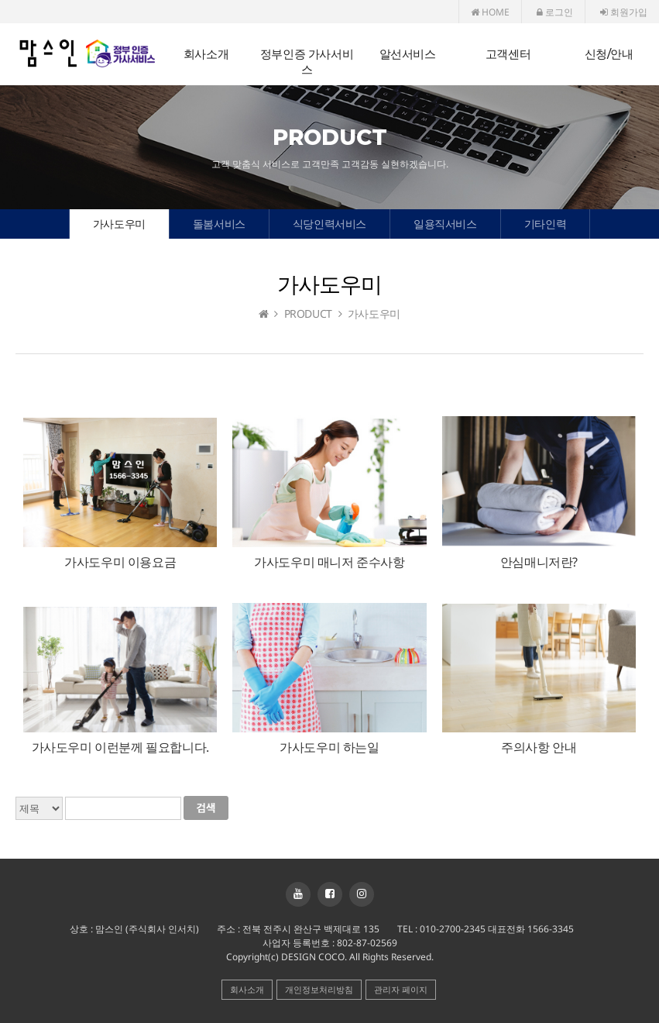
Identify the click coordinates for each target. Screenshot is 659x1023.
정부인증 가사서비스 (306, 61)
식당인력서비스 (329, 223)
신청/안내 (609, 53)
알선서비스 (407, 53)
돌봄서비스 (219, 223)
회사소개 (206, 53)
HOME (490, 12)
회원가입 (623, 12)
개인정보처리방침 (319, 989)
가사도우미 (119, 223)
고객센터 (508, 53)
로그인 (555, 12)
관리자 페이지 (400, 989)
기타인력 (545, 223)
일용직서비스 (445, 223)
